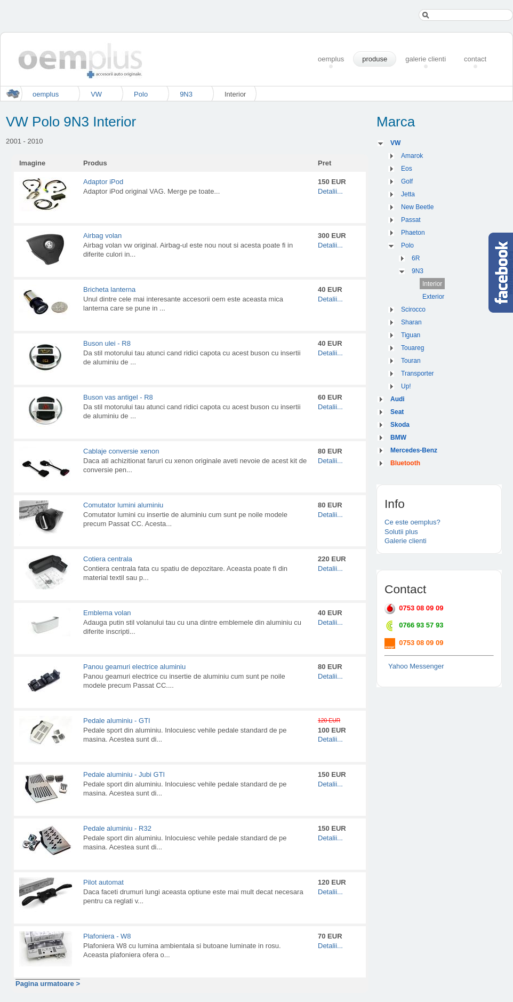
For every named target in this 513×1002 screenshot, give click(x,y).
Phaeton (413, 232)
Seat (397, 412)
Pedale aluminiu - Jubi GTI (124, 774)
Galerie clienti (405, 541)
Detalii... (330, 191)
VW (96, 94)
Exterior (433, 296)
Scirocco (413, 309)
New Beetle (417, 207)
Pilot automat (103, 882)
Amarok (412, 156)
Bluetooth (405, 463)
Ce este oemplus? (412, 522)
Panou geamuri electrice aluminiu (134, 667)
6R (416, 258)
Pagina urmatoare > (47, 984)
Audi (397, 399)
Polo (141, 94)
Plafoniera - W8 (107, 936)
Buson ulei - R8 (107, 343)
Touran (411, 360)
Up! (406, 386)
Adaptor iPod (103, 182)
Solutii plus (401, 532)
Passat (411, 220)
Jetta (408, 194)
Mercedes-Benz (413, 450)
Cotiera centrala (107, 559)
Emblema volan (107, 613)
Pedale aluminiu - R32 (117, 828)
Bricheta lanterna (109, 289)
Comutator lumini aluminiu (123, 505)
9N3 (186, 94)
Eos (406, 168)
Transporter (417, 373)
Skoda (400, 424)
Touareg (412, 348)
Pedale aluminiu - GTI (116, 721)
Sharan (411, 322)
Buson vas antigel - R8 (118, 397)
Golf (407, 181)
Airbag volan (102, 236)
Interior (432, 284)
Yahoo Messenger (416, 666)
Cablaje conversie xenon (121, 451)
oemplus (46, 94)
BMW (398, 437)
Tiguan (410, 335)
